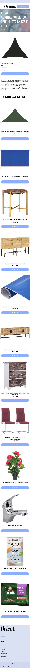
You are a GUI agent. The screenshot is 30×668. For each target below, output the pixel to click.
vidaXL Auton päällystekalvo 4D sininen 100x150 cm (15, 307)
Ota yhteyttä (7, 666)
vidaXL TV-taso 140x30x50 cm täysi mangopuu (15, 350)
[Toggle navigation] (2, 6)
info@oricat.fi (3, 1)
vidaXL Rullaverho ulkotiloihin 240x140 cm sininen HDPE (15, 176)
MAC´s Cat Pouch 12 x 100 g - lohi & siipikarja (15, 568)
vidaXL (12, 63)
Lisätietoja (15, 73)
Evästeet (13, 666)
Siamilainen (4, 646)
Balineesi (3, 649)
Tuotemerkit (8, 63)
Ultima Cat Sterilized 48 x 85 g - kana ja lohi (15, 611)
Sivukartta (26, 666)
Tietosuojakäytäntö (19, 666)
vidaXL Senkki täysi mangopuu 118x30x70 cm (15, 264)
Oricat (3, 644)
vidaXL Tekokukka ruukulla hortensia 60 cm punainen (15, 482)
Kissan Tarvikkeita (23, 6)
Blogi (3, 651)
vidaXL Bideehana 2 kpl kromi (15, 525)
